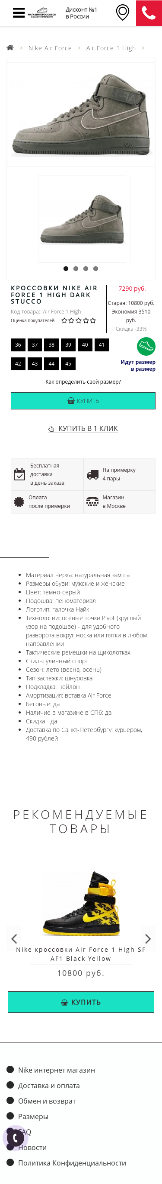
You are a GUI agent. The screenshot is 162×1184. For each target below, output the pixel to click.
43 (35, 363)
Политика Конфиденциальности (72, 1163)
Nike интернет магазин (56, 1070)
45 (68, 363)
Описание (24, 549)
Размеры (33, 1116)
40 (85, 344)
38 (51, 344)
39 (68, 344)
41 (102, 344)
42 (18, 363)
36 (18, 344)
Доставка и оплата (49, 1085)
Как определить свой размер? (83, 382)
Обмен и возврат (47, 1101)
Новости (32, 1147)
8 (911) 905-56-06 (149, 13)
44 (51, 363)
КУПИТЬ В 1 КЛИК (88, 428)
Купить (83, 401)
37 (35, 344)
